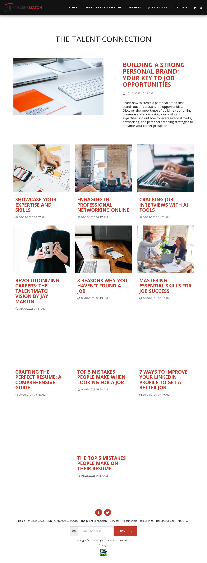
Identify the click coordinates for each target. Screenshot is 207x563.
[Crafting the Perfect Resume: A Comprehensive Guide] (41, 379)
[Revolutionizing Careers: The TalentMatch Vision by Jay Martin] (41, 291)
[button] (181, 7)
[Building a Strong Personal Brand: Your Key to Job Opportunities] (158, 75)
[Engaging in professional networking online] (103, 205)
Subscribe (125, 531)
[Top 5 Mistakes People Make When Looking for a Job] (103, 377)
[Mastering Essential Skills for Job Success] (165, 286)
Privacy (102, 545)
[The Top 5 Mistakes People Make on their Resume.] (103, 463)
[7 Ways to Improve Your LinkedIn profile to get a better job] (165, 379)
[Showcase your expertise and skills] (41, 205)
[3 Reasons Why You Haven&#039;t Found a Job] (103, 286)
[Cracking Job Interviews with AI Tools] (165, 205)
